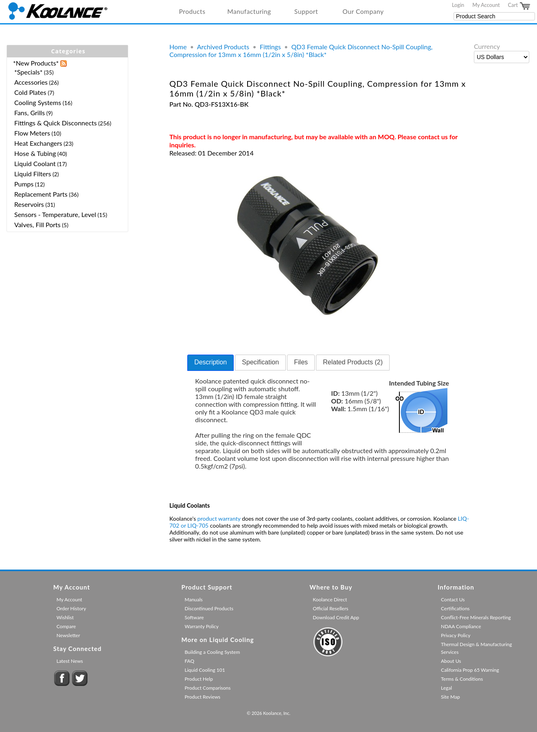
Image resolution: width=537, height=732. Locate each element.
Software (194, 617)
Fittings (270, 46)
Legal (446, 688)
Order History (71, 608)
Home (178, 46)
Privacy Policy (455, 635)
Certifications (455, 608)
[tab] (210, 363)
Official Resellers (330, 608)
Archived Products (223, 46)
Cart (519, 6)
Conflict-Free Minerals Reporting (476, 617)
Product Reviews (202, 697)
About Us (451, 661)
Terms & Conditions (462, 679)
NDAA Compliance (461, 626)
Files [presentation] (301, 362)
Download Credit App (336, 617)
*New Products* (36, 63)
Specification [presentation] (260, 362)
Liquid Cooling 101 (204, 670)
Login (458, 5)
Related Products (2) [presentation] (353, 362)
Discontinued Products (208, 608)
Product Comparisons (207, 688)
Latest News (70, 661)
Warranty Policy (201, 626)
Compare (66, 626)
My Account (486, 5)
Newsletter (68, 635)
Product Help (198, 679)
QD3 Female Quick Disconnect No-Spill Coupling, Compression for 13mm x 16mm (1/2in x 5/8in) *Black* (300, 50)
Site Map (450, 697)
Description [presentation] (210, 362)
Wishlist (65, 617)
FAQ (189, 661)
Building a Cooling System (212, 652)
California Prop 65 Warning (470, 670)
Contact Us (453, 599)
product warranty (219, 518)
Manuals (193, 599)
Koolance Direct (330, 599)
